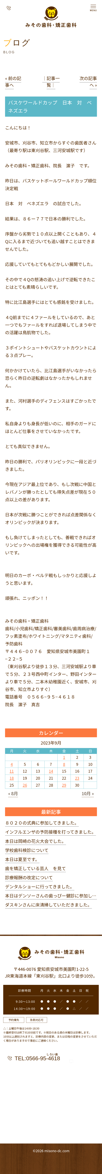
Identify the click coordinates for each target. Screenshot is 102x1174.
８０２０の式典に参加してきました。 (42, 823)
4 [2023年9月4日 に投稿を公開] (12, 764)
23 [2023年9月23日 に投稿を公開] (77, 778)
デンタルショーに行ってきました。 (39, 886)
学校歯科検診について (26, 850)
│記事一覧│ (51, 81)
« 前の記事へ (13, 81)
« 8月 (13, 793)
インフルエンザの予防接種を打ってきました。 (50, 832)
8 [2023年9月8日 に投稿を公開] (64, 764)
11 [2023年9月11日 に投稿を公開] (12, 771)
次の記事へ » (88, 81)
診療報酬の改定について (29, 877)
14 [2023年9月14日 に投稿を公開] (51, 771)
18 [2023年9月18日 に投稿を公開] (12, 778)
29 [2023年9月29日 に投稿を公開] (64, 785)
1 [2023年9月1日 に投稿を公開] (64, 757)
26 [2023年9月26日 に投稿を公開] (25, 785)
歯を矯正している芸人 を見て (35, 868)
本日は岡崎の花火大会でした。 (35, 841)
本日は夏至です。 (22, 859)
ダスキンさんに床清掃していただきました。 (48, 904)
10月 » (88, 793)
